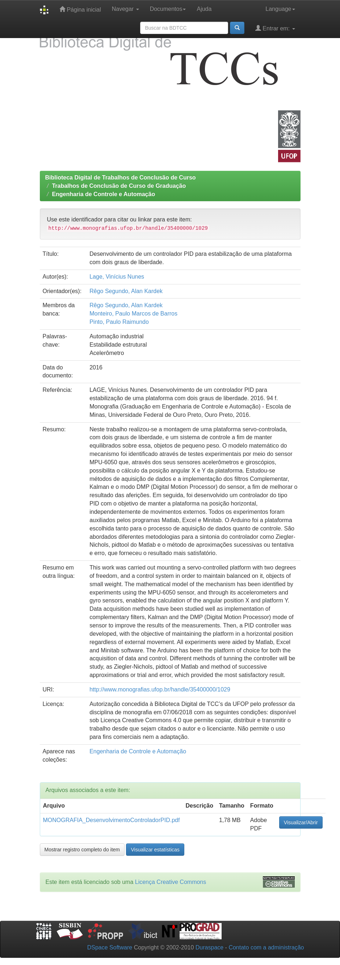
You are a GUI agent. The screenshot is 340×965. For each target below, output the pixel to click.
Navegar (125, 9)
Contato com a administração (266, 947)
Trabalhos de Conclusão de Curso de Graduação (119, 186)
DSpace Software (110, 947)
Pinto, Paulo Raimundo (119, 322)
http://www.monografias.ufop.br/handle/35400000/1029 (159, 689)
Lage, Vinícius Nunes (116, 277)
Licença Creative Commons (170, 882)
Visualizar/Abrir (301, 822)
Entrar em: (275, 28)
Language (280, 9)
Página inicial (80, 9)
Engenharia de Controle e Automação (103, 194)
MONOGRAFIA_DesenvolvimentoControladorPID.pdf (111, 820)
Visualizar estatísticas (155, 849)
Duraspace (209, 947)
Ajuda (204, 9)
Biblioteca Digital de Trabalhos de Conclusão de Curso (120, 177)
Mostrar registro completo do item (82, 849)
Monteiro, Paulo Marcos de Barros (133, 313)
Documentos (168, 9)
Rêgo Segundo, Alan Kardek (126, 291)
